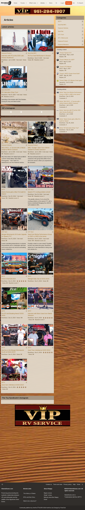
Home (15, 3)
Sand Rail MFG (32, 53)
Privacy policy (68, 484)
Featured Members (63, 44)
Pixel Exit (63, 507)
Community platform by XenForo (36, 507)
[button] (26, 3)
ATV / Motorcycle (63, 38)
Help (74, 484)
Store (50, 3)
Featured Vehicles (7, 163)
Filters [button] (49, 137)
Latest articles (8, 27)
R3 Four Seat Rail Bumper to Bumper (39, 56)
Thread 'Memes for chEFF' (67, 59)
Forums (23, 3)
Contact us (49, 484)
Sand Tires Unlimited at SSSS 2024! (39, 371)
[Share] (26, 53)
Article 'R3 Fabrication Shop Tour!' (69, 128)
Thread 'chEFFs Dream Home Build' (69, 73)
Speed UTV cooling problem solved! (39, 211)
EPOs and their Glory (29, 496)
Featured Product (6, 53)
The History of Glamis (29, 493)
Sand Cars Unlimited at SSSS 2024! (13, 406)
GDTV (3, 208)
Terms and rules (57, 484)
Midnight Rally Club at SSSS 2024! (38, 298)
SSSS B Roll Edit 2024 (9, 298)
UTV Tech (30, 208)
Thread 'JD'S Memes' (65, 66)
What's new (32, 3)
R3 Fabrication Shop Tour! (10, 93)
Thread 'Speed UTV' (65, 52)
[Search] (80, 3)
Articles (43, 3)
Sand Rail (60, 31)
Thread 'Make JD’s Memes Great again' (70, 80)
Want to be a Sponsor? (29, 499)
